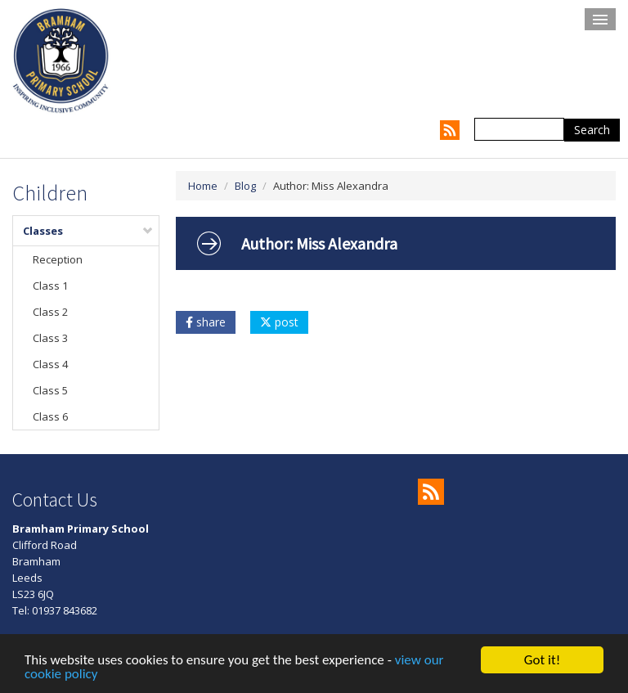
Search (592, 129)
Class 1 (50, 285)
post (279, 322)
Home (203, 185)
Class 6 (50, 416)
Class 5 (50, 390)
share (206, 322)
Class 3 (50, 338)
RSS (450, 130)
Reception (58, 259)
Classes (88, 230)
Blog (245, 185)
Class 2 (50, 311)
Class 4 (50, 364)
